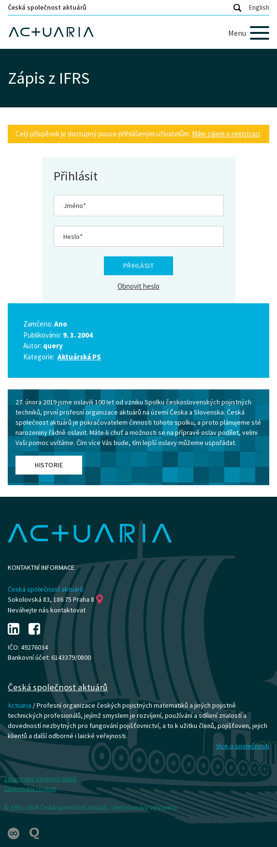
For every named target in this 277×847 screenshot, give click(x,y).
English (259, 7)
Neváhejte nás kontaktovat (47, 610)
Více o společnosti (242, 746)
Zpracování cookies (30, 789)
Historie (49, 465)
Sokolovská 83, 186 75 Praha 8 (55, 599)
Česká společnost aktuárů (47, 7)
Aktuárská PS (79, 356)
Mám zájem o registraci (226, 133)
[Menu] (248, 32)
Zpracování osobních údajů (40, 779)
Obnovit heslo (138, 286)
